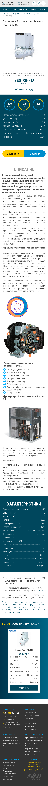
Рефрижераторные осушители (34, 738)
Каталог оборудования (32, 715)
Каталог (13, 9)
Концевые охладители (31, 754)
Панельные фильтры (9, 774)
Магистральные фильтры (32, 746)
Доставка (32, 9)
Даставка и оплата (30, 724)
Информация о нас (30, 721)
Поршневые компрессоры (11, 738)
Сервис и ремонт (30, 726)
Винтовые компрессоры (10, 740)
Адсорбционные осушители (33, 740)
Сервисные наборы (9, 776)
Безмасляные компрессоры (11, 743)
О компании (23, 9)
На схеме (8, 727)
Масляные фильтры (9, 765)
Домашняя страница (31, 713)
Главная (5, 9)
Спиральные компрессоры (11, 746)
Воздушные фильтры (9, 763)
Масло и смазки (8, 779)
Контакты (42, 9)
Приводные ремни (8, 771)
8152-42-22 (8, 2)
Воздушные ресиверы (31, 743)
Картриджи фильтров (31, 749)
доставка (40, 590)
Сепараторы (7, 768)
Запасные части (29, 718)
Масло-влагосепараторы (32, 751)
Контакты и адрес (30, 729)
